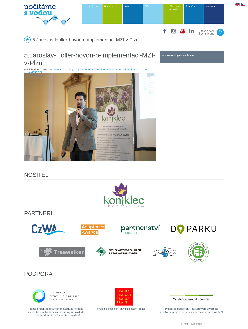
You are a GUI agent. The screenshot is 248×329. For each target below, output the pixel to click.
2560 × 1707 (61, 69)
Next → (42, 72)
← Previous (30, 72)
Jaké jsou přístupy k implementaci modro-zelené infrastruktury (109, 69)
